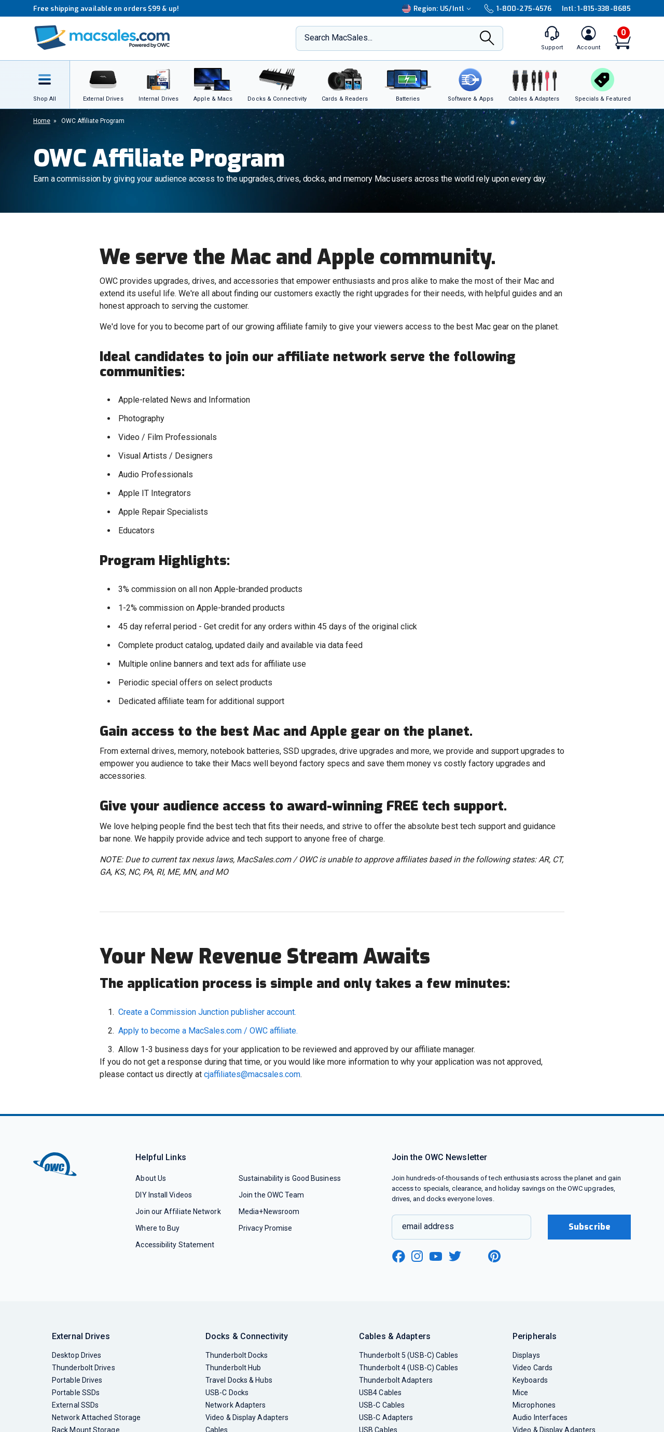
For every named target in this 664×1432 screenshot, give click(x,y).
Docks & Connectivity (246, 1336)
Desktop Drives (76, 1355)
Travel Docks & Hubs (238, 1380)
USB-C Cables (382, 1405)
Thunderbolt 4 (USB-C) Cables (409, 1368)
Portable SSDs (76, 1392)
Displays (526, 1355)
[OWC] (102, 38)
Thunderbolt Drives (83, 1368)
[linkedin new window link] (475, 1256)
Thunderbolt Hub (233, 1368)
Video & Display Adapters (246, 1417)
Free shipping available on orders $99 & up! (106, 8)
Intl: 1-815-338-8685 (596, 8)
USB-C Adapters (386, 1417)
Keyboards (530, 1380)
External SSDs (75, 1405)
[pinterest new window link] (494, 1256)
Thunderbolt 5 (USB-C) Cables (409, 1355)
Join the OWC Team (272, 1195)
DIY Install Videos (163, 1195)
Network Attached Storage (96, 1417)
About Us (150, 1178)
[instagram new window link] (417, 1256)
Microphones (534, 1405)
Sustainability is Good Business (290, 1178)
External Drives (81, 1336)
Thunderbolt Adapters (396, 1380)
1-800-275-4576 (517, 8)
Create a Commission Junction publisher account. (207, 1012)
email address (428, 1226)
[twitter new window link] (455, 1255)
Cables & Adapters (395, 1336)
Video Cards (532, 1368)
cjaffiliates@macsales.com (252, 1074)
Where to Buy (157, 1228)
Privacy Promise (265, 1228)
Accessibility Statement (174, 1245)
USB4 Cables (380, 1392)
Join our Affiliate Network (177, 1211)
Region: (438, 8)
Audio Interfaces (540, 1417)
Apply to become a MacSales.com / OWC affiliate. (208, 1031)
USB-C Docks (226, 1392)
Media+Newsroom (269, 1211)
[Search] (487, 39)
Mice (520, 1392)
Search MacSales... (338, 38)
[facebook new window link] (398, 1256)
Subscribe (589, 1226)
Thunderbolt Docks (236, 1355)
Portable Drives (77, 1380)
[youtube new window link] (435, 1256)
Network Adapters (235, 1405)
